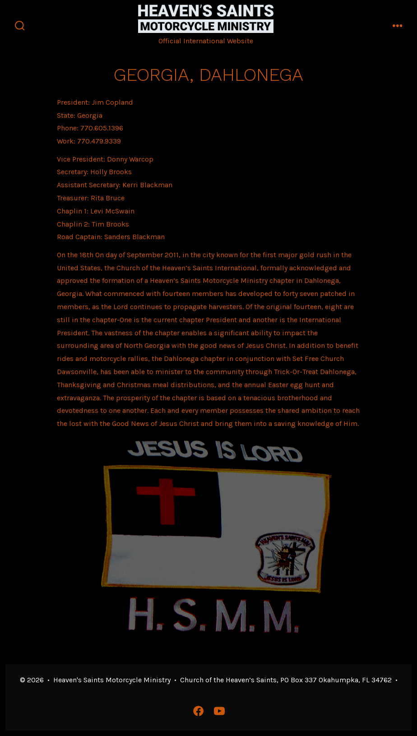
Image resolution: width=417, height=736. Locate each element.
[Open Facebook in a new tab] (198, 711)
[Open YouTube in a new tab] (219, 711)
